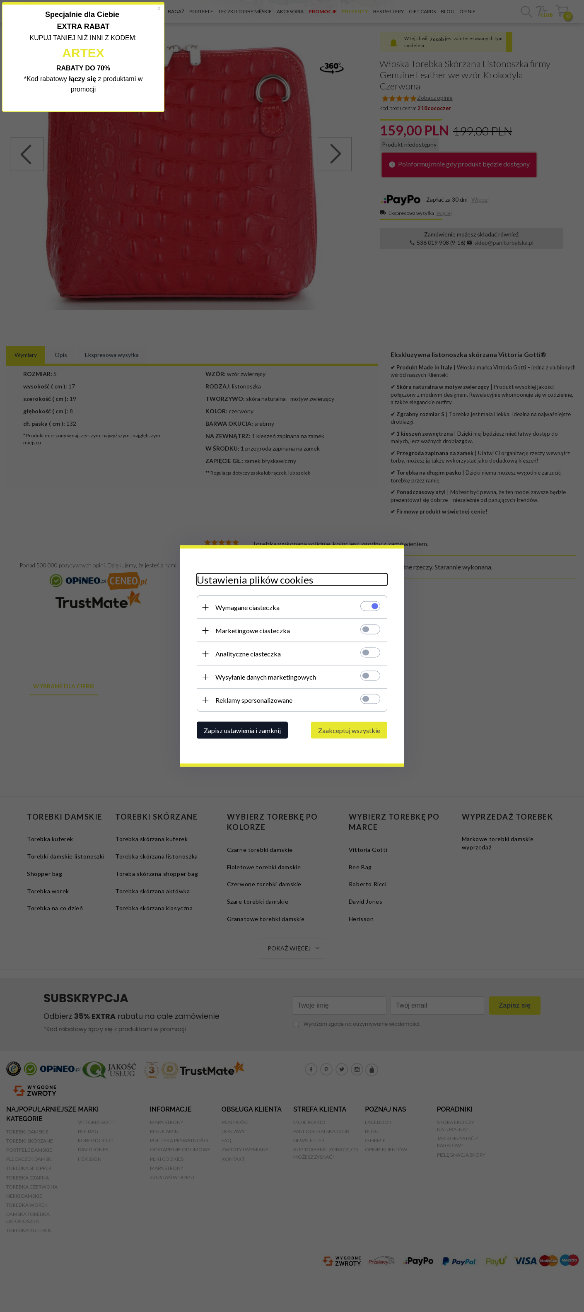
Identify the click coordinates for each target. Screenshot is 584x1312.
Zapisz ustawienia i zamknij (242, 730)
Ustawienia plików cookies (255, 580)
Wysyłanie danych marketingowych (265, 677)
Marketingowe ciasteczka (252, 630)
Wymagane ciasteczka (247, 607)
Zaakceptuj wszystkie (349, 730)
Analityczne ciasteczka (248, 654)
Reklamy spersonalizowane (253, 700)
